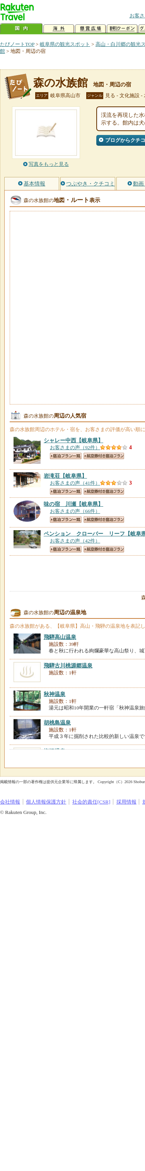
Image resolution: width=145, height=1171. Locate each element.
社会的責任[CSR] (91, 802)
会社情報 (10, 802)
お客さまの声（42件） (75, 541)
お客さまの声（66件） (75, 511)
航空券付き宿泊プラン (104, 456)
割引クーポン (122, 28)
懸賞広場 (90, 28)
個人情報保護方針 (46, 802)
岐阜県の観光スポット (65, 44)
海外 (58, 28)
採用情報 (126, 802)
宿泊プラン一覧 (66, 456)
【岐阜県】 (73, 440)
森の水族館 (60, 83)
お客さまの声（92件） (75, 447)
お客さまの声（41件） (75, 483)
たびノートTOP (17, 44)
